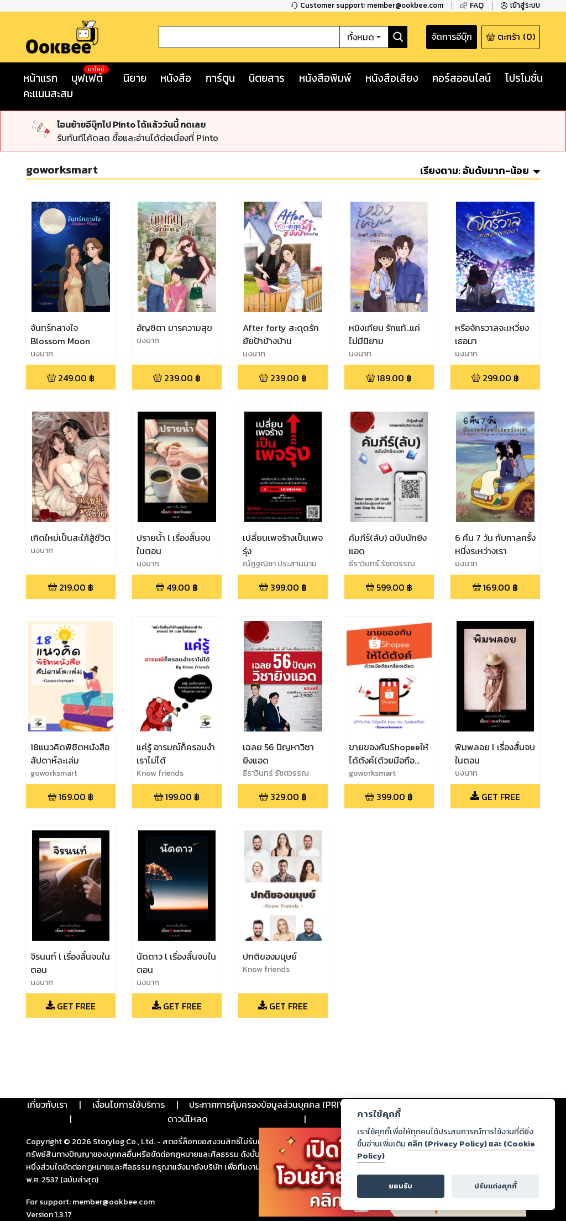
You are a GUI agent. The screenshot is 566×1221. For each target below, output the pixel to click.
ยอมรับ (400, 1186)
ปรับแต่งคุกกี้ (495, 1186)
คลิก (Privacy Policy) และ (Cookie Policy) (446, 1150)
